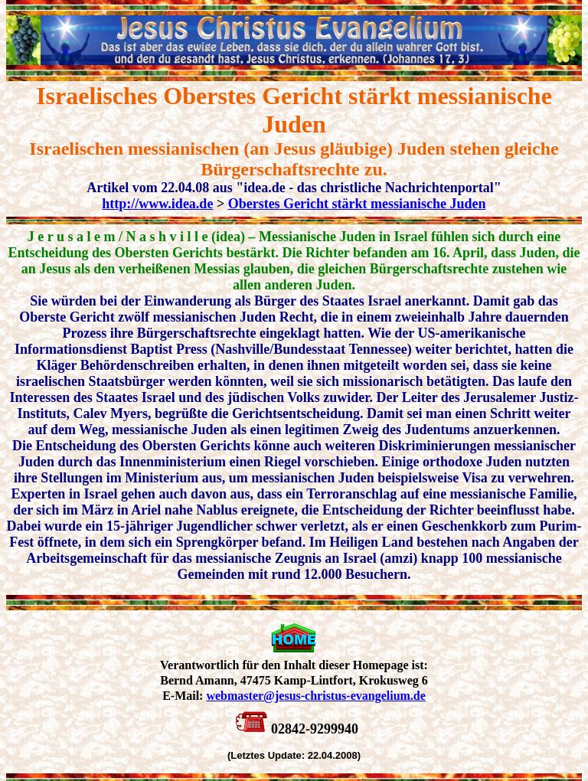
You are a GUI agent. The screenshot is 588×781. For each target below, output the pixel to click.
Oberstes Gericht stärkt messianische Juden (357, 203)
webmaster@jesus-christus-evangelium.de (315, 695)
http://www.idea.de (157, 203)
